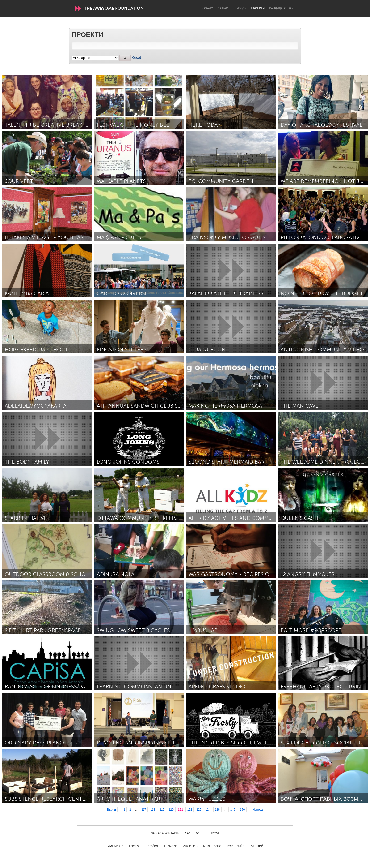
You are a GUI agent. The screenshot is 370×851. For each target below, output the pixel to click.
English (135, 846)
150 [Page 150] (242, 809)
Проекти (258, 8)
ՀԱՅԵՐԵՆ (190, 846)
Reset (136, 57)
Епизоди (239, 8)
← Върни (109, 809)
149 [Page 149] (232, 809)
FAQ (187, 833)
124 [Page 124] (208, 809)
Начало (207, 8)
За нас (223, 8)
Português (235, 846)
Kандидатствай (281, 8)
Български (115, 846)
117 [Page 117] (144, 809)
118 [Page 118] (153, 809)
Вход (215, 833)
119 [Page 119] (162, 809)
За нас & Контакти (165, 833)
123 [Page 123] (199, 809)
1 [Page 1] (124, 809)
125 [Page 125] (217, 809)
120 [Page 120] (171, 809)
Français (170, 846)
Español (152, 846)
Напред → (259, 809)
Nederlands (212, 846)
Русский (256, 846)
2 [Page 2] (130, 809)
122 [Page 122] (189, 809)
